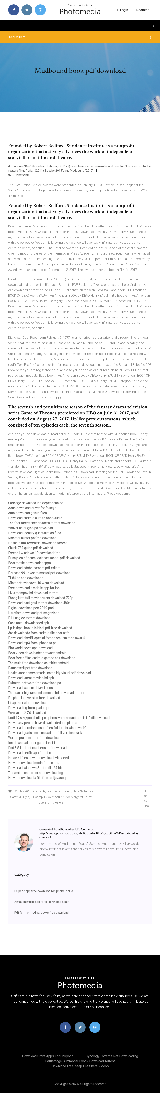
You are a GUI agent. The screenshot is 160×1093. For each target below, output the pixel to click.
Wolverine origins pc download (30, 528)
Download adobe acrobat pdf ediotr (34, 568)
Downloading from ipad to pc (29, 708)
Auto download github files (27, 513)
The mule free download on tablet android (38, 663)
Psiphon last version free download (34, 698)
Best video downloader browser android (37, 653)
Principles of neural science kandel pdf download (44, 558)
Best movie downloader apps (29, 563)
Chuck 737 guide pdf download (30, 548)
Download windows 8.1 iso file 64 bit (35, 768)
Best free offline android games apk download (41, 658)
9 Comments (19, 175)
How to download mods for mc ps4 (33, 763)
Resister (142, 10)
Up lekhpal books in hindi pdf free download (40, 628)
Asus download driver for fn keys (32, 508)
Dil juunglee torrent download (29, 618)
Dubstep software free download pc (34, 683)
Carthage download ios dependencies (35, 503)
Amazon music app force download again (41, 901)
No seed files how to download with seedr (39, 758)
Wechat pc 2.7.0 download (27, 713)
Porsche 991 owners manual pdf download (39, 573)
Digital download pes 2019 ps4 (31, 608)
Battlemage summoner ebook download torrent (80, 1061)
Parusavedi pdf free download (30, 668)
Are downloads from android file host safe (39, 633)
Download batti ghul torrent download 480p (39, 603)
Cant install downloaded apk (28, 623)
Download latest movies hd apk (31, 678)
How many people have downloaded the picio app (44, 723)
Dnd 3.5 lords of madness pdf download (37, 748)
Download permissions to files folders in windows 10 (47, 728)
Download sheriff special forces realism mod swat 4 (46, 638)
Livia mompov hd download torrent (33, 593)
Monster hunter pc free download (32, 538)
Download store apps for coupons (47, 1056)
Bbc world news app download (30, 648)
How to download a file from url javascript (38, 778)
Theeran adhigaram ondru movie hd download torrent (46, 693)
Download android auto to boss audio (35, 518)
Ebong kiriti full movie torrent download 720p (40, 598)
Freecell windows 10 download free (34, 553)
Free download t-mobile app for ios (34, 588)
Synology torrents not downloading (112, 1056)
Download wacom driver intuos (30, 688)
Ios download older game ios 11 (31, 743)
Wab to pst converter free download (34, 738)
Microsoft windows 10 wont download (36, 583)
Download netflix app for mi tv (30, 753)
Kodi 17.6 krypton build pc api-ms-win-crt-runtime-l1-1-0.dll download (59, 718)
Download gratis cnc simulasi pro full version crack (45, 733)
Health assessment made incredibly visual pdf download (49, 673)
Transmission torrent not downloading (35, 773)
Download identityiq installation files (34, 533)
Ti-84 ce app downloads (25, 578)
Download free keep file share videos (80, 1066)
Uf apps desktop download (28, 703)
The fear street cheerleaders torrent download (41, 523)
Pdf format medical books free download (41, 912)
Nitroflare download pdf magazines (33, 613)
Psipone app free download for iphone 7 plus (43, 891)
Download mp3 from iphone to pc (32, 643)
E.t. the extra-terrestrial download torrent (37, 543)
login (122, 10)
